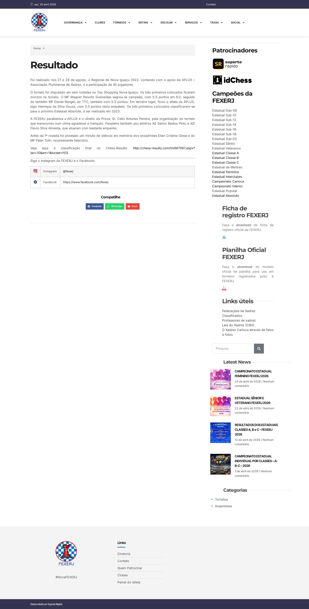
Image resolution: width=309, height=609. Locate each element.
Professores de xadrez (273, 320)
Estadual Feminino (226, 172)
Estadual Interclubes (228, 176)
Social (238, 22)
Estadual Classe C (226, 162)
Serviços (193, 22)
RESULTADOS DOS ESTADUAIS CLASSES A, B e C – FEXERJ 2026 (256, 429)
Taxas (216, 22)
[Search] (259, 348)
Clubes (100, 22)
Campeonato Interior (228, 186)
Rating (146, 22)
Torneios (122, 22)
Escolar (169, 22)
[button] (95, 206)
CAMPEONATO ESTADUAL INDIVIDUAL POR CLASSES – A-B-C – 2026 (256, 460)
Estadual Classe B (226, 157)
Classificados (266, 315)
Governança (75, 22)
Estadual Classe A (226, 153)
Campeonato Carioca (229, 181)
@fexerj (68, 171)
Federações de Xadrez (272, 311)
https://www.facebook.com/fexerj (85, 182)
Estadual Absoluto (226, 195)
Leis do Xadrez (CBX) (272, 325)
